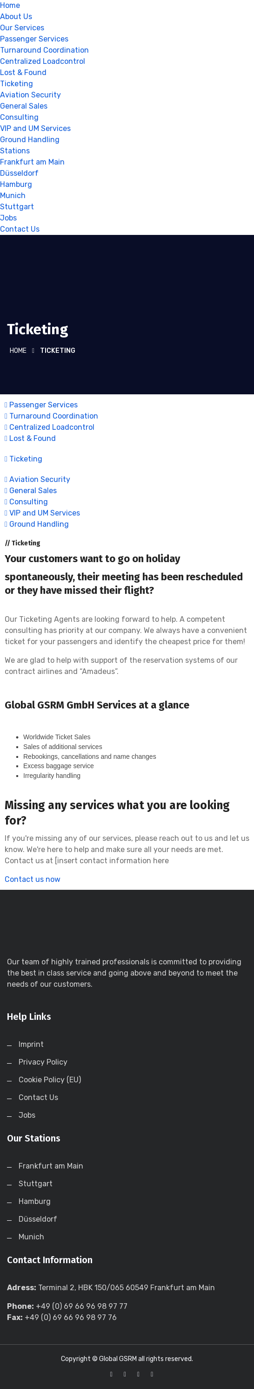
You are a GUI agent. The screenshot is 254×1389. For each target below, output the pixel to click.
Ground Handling (30, 139)
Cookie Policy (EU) (50, 1079)
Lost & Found (23, 72)
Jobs (8, 217)
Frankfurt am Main (32, 162)
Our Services (22, 27)
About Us (16, 16)
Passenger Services (34, 38)
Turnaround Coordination (44, 50)
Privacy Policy (43, 1062)
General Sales (23, 106)
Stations (15, 150)
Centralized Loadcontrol (42, 61)
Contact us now (32, 879)
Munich (13, 195)
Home (10, 5)
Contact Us (20, 229)
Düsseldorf (19, 173)
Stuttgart (17, 206)
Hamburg (16, 184)
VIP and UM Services (35, 128)
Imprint (31, 1044)
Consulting (19, 117)
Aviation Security (30, 94)
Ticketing (16, 83)
